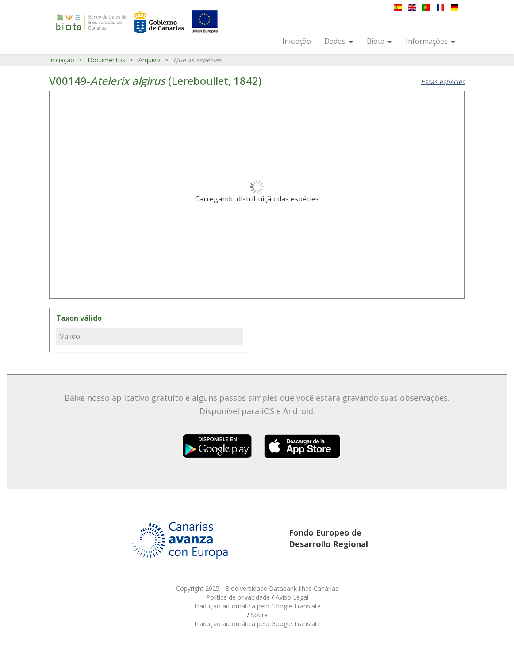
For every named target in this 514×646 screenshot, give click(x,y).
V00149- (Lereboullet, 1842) (155, 80)
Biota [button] (379, 41)
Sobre (259, 615)
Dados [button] (338, 41)
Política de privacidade (239, 597)
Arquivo (149, 60)
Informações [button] (431, 41)
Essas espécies (443, 81)
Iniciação (296, 41)
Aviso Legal (292, 597)
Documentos (106, 60)
